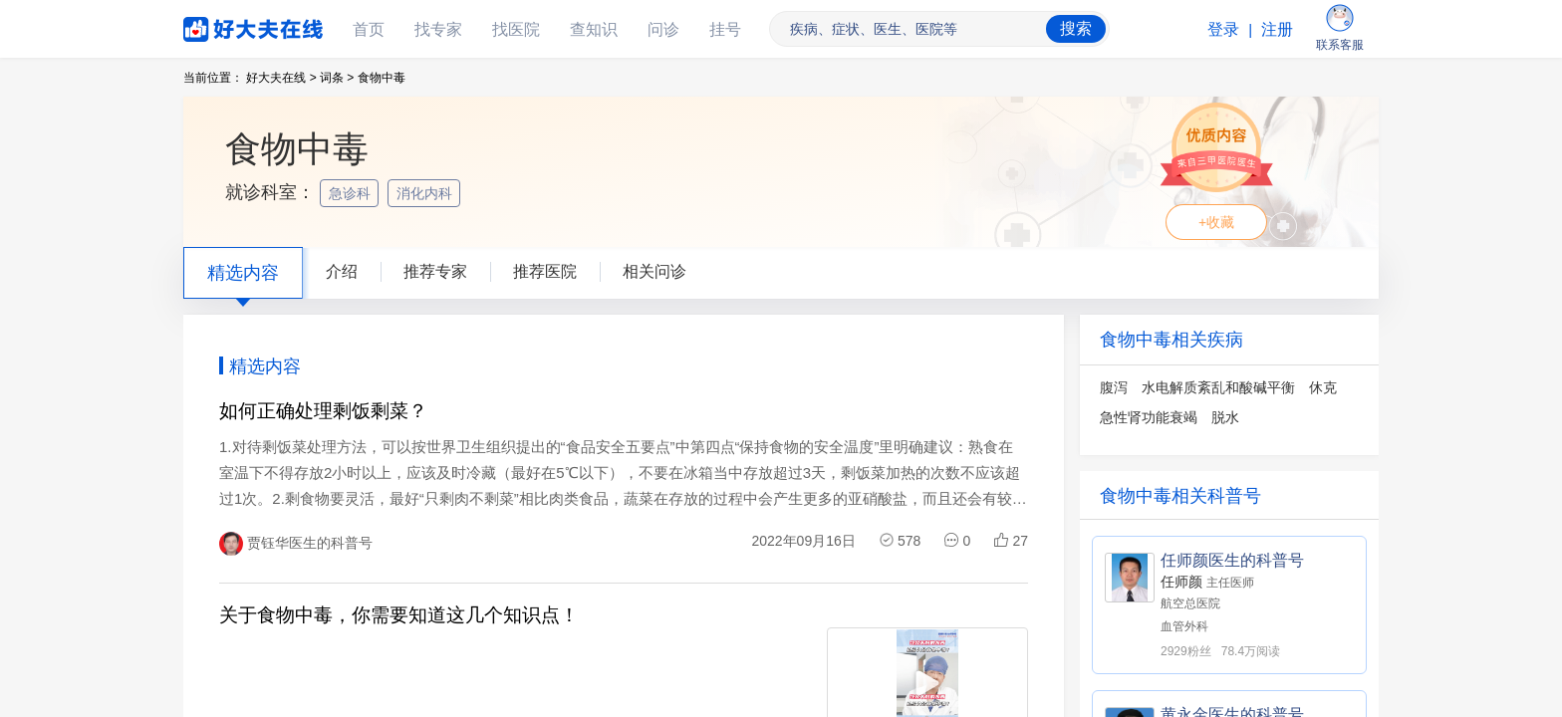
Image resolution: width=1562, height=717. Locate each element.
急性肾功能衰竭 (1148, 417)
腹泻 (1114, 387)
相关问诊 (654, 271)
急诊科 (352, 193)
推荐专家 (435, 271)
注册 (1277, 29)
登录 (1223, 29)
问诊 (663, 29)
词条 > (337, 78)
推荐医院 (545, 271)
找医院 (516, 29)
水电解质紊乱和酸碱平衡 (1218, 387)
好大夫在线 (223, 25)
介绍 (342, 271)
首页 (369, 29)
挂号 (725, 29)
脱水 (1225, 417)
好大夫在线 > (281, 78)
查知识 (594, 29)
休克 (1323, 387)
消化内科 (426, 193)
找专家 (438, 29)
